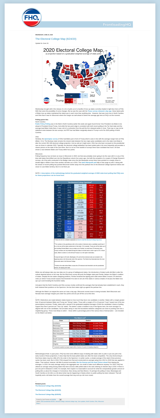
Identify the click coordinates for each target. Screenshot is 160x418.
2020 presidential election (48, 401)
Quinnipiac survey (51, 139)
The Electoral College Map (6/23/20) (48, 386)
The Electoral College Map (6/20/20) (48, 394)
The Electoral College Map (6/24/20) (55, 38)
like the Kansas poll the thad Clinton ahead (92, 362)
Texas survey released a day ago (100, 111)
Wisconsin (101, 401)
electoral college (60, 401)
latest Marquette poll (89, 162)
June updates (81, 401)
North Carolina (90, 401)
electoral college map (71, 401)
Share (38, 403)
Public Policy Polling (42, 124)
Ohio (96, 401)
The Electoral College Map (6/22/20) (48, 390)
